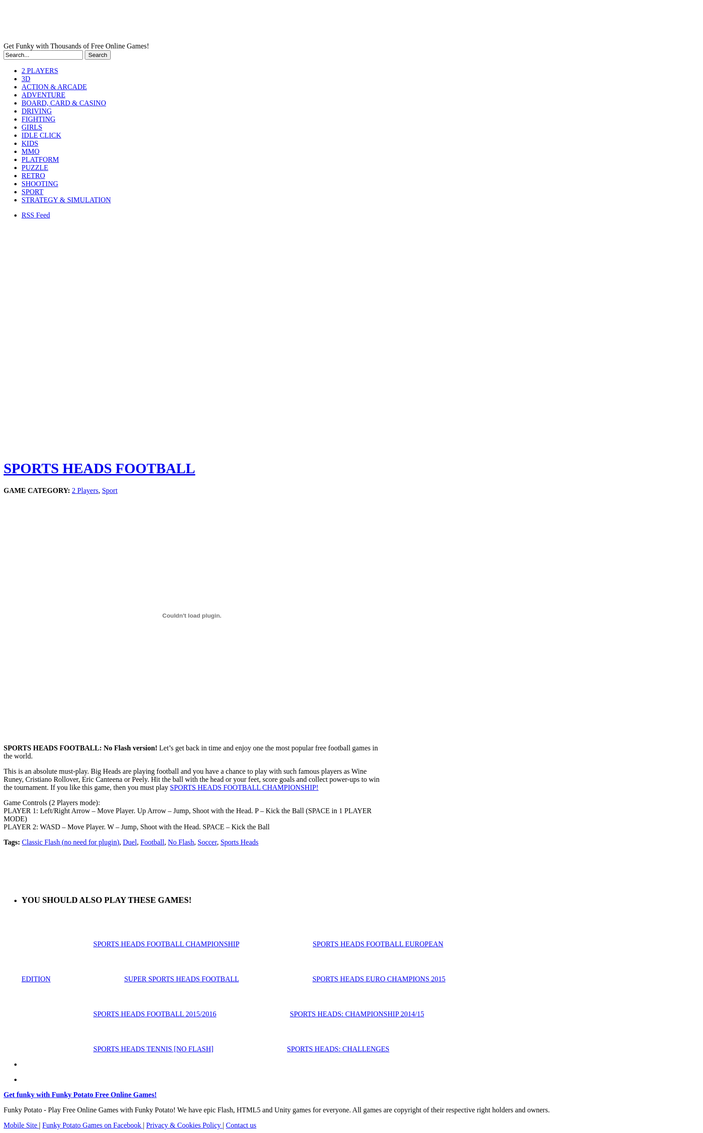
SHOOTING (40, 183)
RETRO (33, 175)
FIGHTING (39, 119)
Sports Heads (240, 842)
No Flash (181, 842)
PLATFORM (40, 159)
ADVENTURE (43, 95)
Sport (109, 490)
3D (26, 79)
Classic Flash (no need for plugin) (70, 842)
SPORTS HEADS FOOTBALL (99, 468)
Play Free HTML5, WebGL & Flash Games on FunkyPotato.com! (156, 23)
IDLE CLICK (41, 135)
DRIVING (37, 111)
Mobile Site (21, 1125)
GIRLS (32, 127)
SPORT (32, 192)
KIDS (30, 143)
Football (152, 842)
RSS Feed (36, 215)
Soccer (207, 842)
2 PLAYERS (40, 70)
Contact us (241, 1125)
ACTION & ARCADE (54, 87)
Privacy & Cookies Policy (184, 1125)
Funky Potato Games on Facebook (92, 1125)
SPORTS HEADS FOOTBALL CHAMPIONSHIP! (244, 787)
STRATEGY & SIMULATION (66, 200)
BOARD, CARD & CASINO (64, 103)
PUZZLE (35, 167)
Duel (130, 842)
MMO (30, 151)
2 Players (85, 490)
